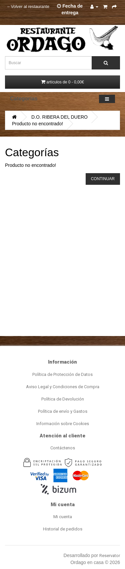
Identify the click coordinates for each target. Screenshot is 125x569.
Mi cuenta (62, 516)
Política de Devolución (62, 399)
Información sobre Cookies (62, 423)
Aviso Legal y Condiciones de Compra (62, 386)
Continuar (103, 178)
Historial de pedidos (62, 528)
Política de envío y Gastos (62, 411)
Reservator (109, 555)
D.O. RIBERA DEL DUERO (59, 117)
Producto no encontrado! (37, 123)
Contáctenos (62, 447)
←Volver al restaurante (28, 6)
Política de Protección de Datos (62, 374)
